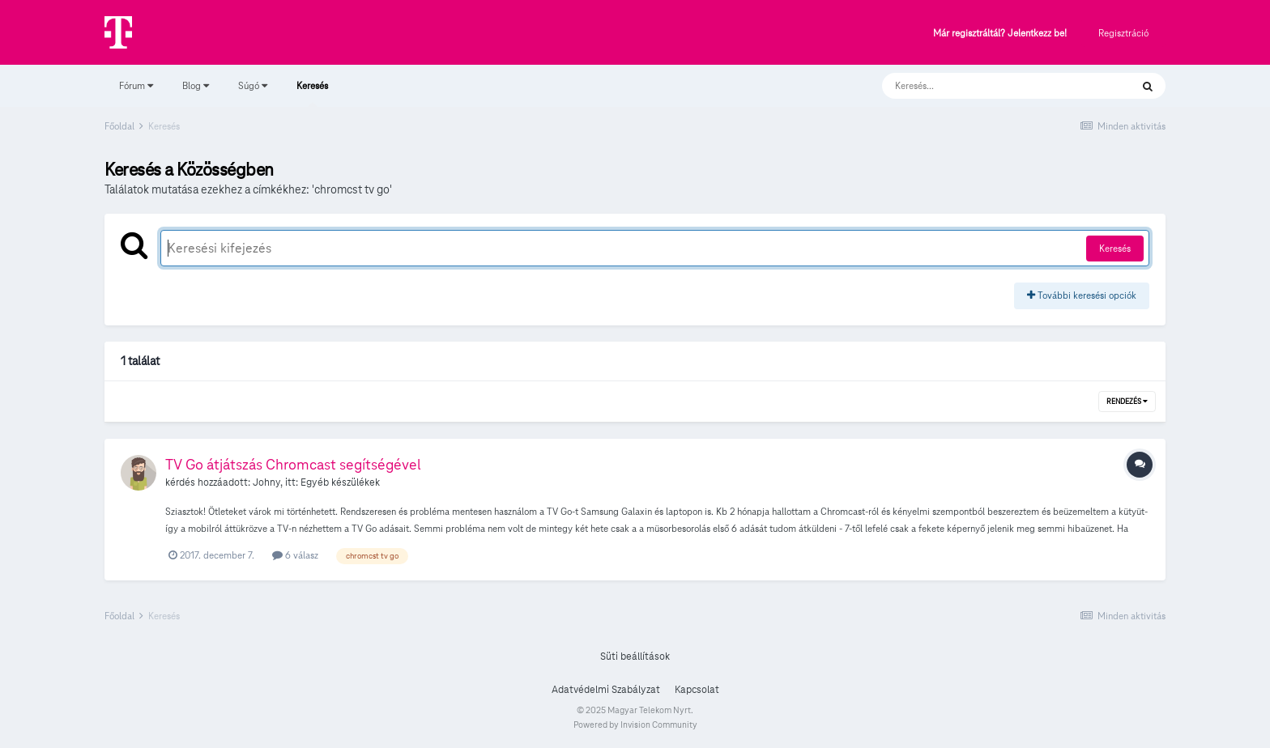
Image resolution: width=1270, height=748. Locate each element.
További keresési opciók (1081, 295)
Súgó (252, 85)
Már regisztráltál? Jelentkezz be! (1000, 34)
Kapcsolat (697, 689)
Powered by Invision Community (635, 724)
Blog (195, 85)
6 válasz (295, 555)
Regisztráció (1123, 33)
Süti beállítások (635, 656)
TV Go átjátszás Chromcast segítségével (293, 464)
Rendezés (1127, 401)
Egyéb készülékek (340, 482)
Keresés (312, 93)
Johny (266, 482)
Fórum (136, 85)
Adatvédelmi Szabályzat (606, 689)
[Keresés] (990, 86)
